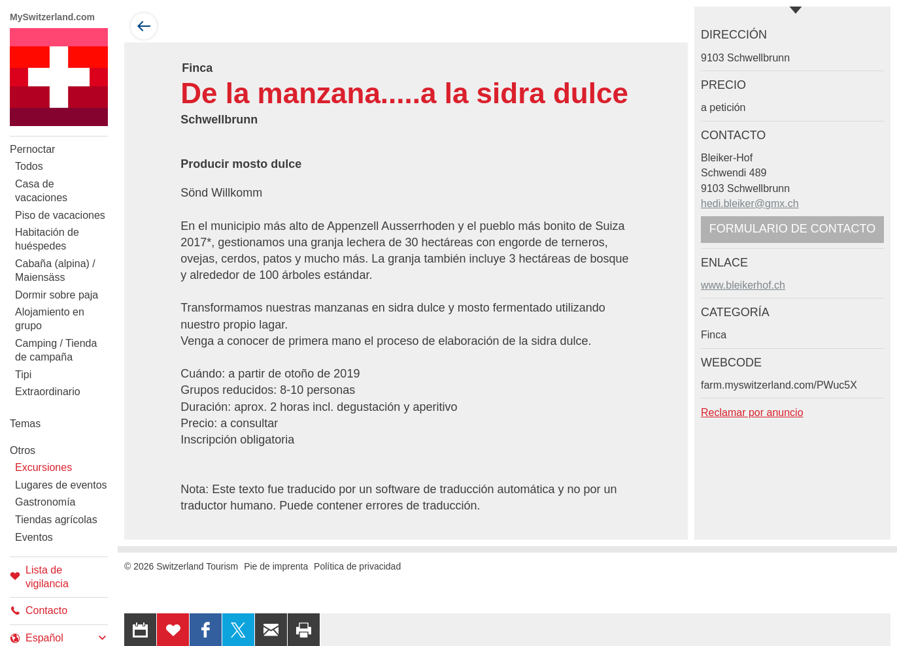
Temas (25, 423)
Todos (29, 166)
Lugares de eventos (61, 485)
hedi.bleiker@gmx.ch (750, 203)
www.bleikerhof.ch (743, 285)
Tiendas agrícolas (56, 519)
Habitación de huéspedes (47, 239)
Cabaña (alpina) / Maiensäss (55, 270)
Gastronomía (45, 502)
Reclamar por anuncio (752, 412)
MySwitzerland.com (52, 17)
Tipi (23, 374)
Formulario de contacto (792, 228)
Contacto (38, 610)
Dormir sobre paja (56, 294)
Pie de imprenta (276, 566)
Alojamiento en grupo (49, 318)
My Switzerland (59, 77)
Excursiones (43, 467)
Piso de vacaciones (60, 215)
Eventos (34, 537)
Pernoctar (32, 149)
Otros (22, 450)
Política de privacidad (357, 566)
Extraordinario (47, 391)
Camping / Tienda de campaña (56, 350)
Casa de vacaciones (41, 190)
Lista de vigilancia (39, 576)
